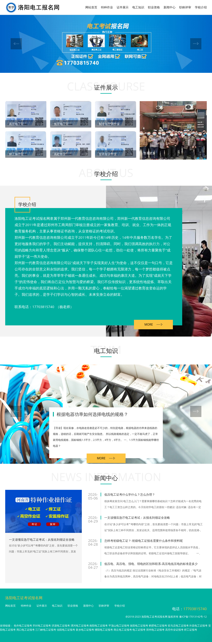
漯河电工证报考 (80, 625)
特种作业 (107, 7)
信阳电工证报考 (66, 629)
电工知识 (138, 7)
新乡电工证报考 (85, 629)
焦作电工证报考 (23, 625)
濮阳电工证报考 (104, 629)
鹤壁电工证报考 (158, 625)
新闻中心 (169, 7)
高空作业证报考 (174, 629)
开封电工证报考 (42, 625)
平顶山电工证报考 (118, 625)
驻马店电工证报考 (178, 625)
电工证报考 (138, 629)
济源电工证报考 (61, 625)
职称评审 (185, 7)
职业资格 (154, 7)
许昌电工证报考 (198, 625)
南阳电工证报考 (98, 625)
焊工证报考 (190, 629)
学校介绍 (201, 7)
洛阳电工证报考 (139, 625)
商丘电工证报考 (123, 629)
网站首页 (91, 7)
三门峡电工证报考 (45, 629)
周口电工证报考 (25, 629)
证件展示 (123, 7)
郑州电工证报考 (155, 629)
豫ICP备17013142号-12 (193, 616)
